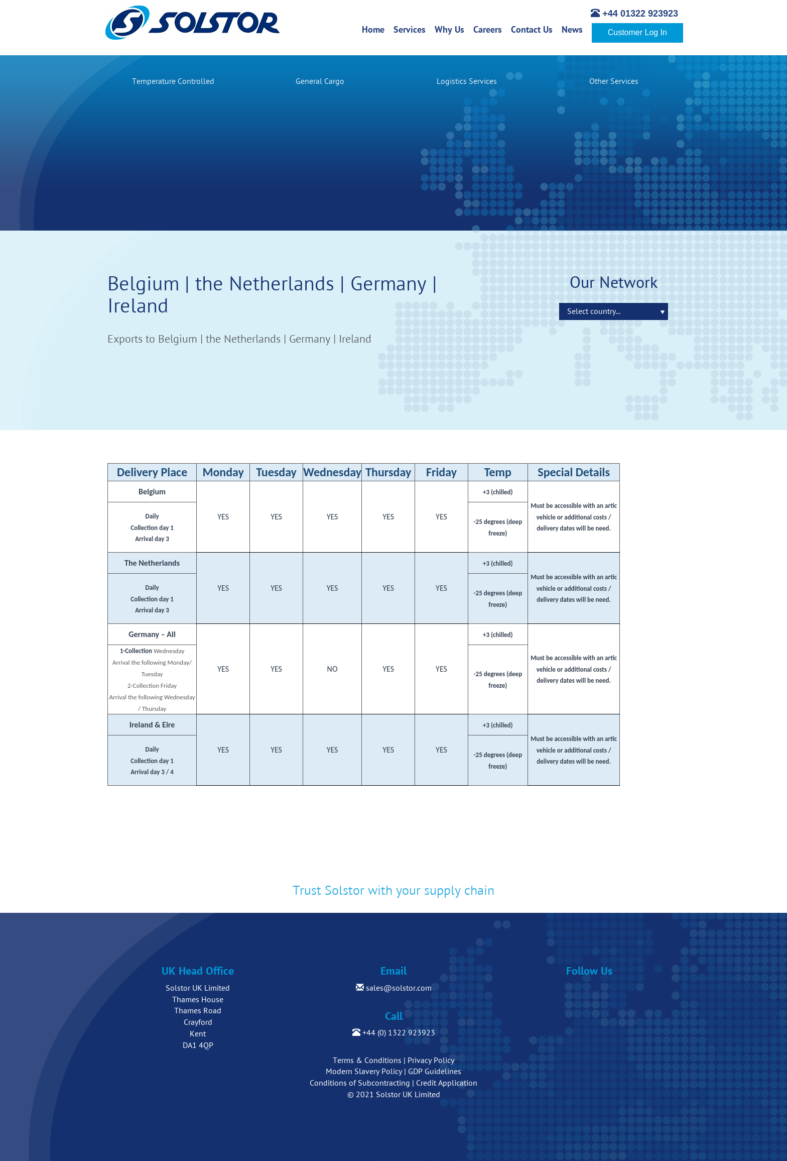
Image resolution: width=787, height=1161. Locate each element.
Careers (489, 29)
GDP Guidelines (434, 1071)
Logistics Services (467, 81)
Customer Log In (637, 32)
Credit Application (446, 1083)
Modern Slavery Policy (364, 1071)
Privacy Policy (431, 1060)
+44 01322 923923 (634, 14)
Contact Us (534, 29)
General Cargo (320, 81)
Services (412, 29)
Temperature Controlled (173, 81)
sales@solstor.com (394, 988)
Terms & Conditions (367, 1060)
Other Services (613, 81)
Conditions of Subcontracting (360, 1083)
